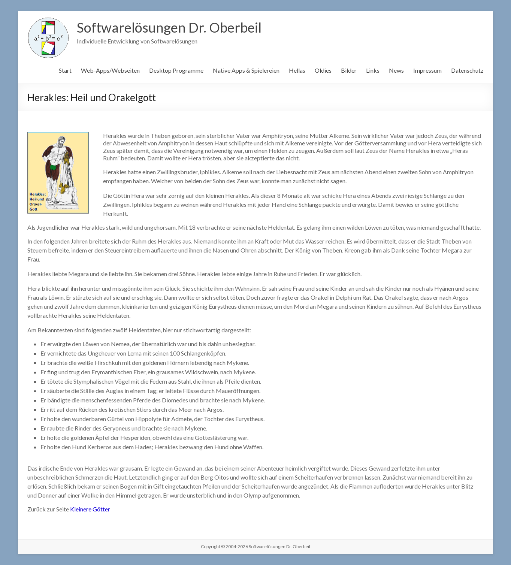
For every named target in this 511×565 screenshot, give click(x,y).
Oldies (323, 70)
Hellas (297, 70)
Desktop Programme (176, 70)
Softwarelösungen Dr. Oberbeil (169, 27)
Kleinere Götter (90, 509)
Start (65, 70)
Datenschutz (467, 70)
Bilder (349, 70)
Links (373, 70)
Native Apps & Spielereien (246, 70)
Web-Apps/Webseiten (110, 70)
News (396, 70)
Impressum (427, 70)
